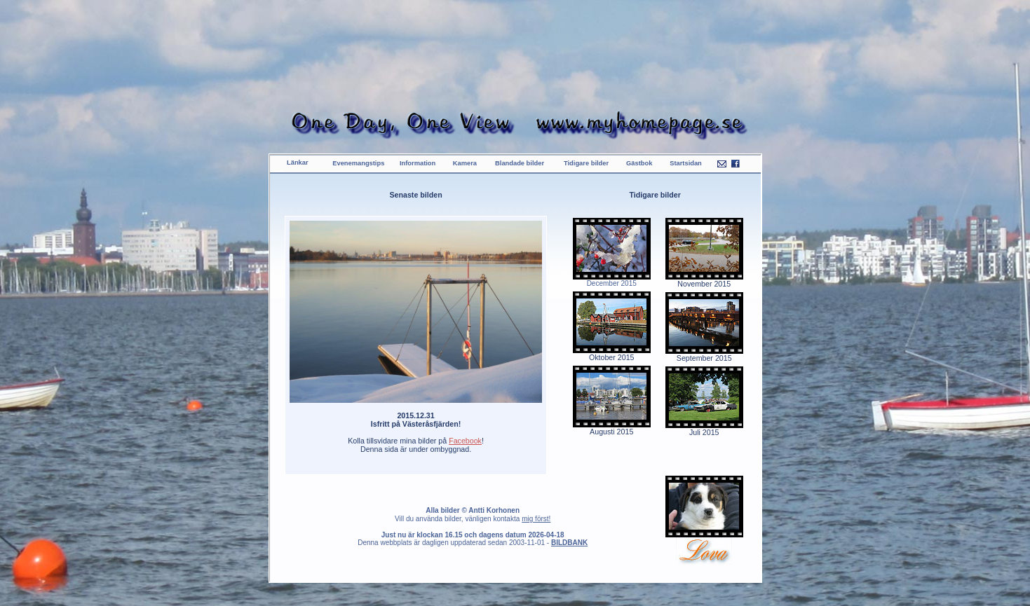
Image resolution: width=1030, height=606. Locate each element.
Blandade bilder (519, 163)
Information (417, 163)
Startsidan (686, 163)
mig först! (536, 519)
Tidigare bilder (586, 163)
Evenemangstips (358, 163)
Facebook (465, 440)
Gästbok (639, 163)
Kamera (465, 163)
